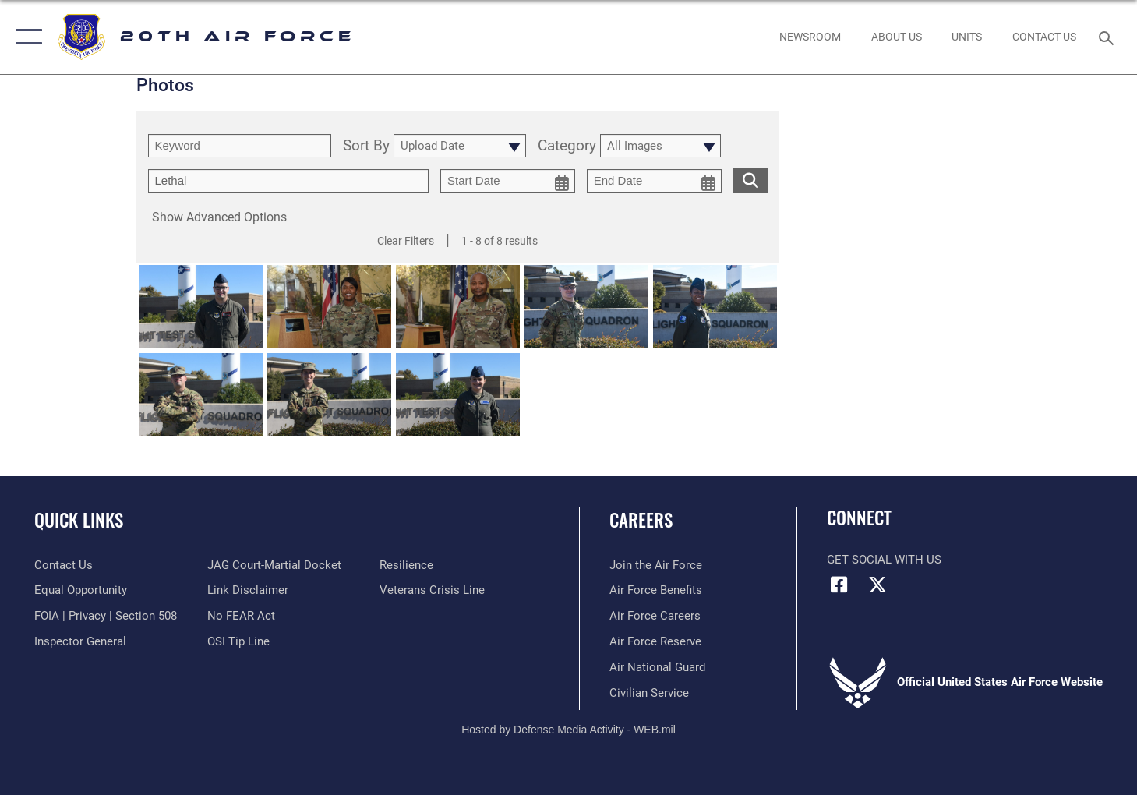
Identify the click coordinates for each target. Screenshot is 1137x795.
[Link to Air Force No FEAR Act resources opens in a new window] (241, 616)
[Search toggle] (1108, 36)
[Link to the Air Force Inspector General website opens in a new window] (80, 641)
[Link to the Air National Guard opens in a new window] (657, 667)
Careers (641, 520)
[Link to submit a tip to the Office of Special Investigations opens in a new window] (238, 641)
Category (567, 146)
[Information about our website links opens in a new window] (247, 590)
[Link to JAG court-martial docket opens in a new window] (274, 565)
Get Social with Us (884, 560)
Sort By (366, 146)
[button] (25, 37)
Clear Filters (405, 241)
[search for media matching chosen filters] (750, 180)
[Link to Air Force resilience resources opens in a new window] (406, 565)
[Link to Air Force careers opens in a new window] (655, 616)
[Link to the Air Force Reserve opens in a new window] (655, 641)
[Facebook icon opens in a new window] (838, 584)
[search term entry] (239, 145)
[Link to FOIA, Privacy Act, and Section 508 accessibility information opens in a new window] (105, 616)
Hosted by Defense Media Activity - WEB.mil (568, 729)
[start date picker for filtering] (507, 181)
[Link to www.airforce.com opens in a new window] (655, 565)
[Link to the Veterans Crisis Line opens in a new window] (432, 590)
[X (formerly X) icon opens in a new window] (877, 584)
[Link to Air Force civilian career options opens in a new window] (649, 693)
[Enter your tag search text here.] (288, 181)
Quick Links (78, 520)
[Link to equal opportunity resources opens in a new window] (80, 590)
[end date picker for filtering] (654, 181)
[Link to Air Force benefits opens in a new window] (655, 590)
